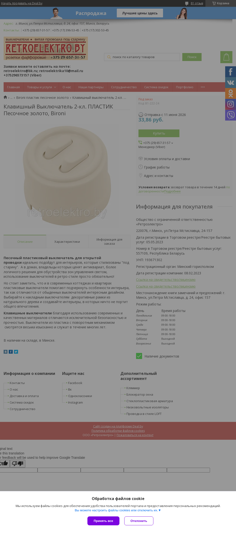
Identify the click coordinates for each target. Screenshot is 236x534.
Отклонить (139, 521)
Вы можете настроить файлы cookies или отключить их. (116, 510)
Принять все (103, 521)
